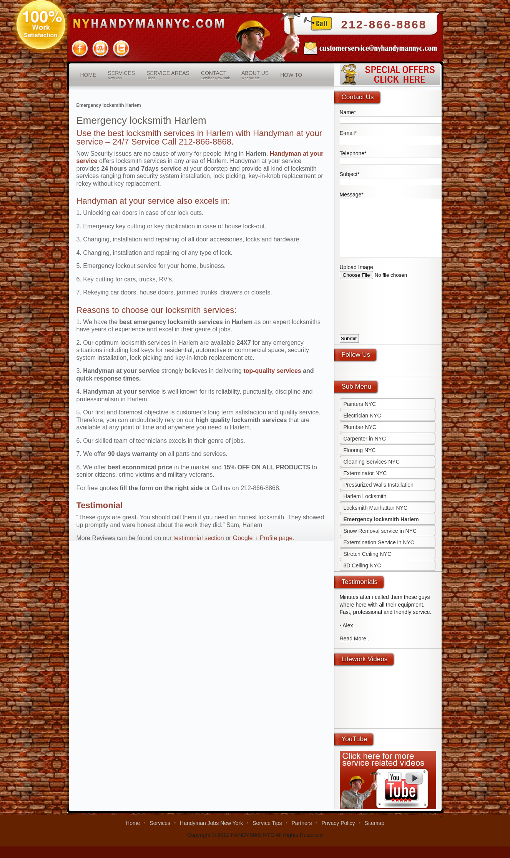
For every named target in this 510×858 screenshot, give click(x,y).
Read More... (355, 650)
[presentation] (398, 319)
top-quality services (272, 370)
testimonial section (198, 538)
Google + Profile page (262, 538)
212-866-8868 (384, 24)
